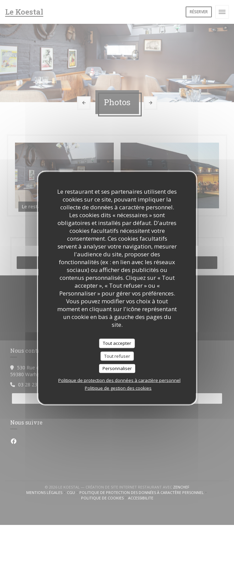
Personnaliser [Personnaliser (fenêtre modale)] (117, 368)
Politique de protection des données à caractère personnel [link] (119, 380)
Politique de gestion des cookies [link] (118, 388)
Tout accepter (117, 343)
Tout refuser (117, 356)
